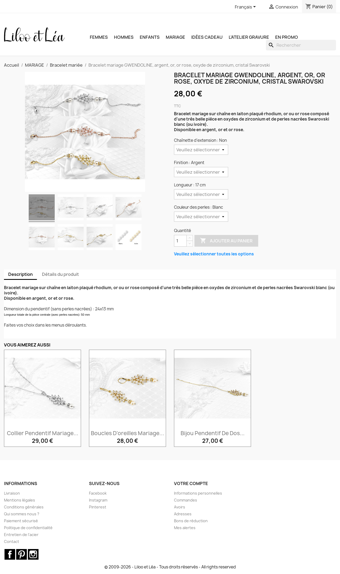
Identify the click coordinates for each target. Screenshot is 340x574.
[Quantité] (180, 241)
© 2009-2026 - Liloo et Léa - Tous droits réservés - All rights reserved (170, 567)
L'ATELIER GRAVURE (249, 37)
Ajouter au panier (226, 240)
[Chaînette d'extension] (201, 150)
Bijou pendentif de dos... (213, 433)
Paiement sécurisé (21, 520)
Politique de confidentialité (28, 527)
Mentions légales (19, 500)
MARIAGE (175, 37)
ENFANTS (150, 37)
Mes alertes (185, 527)
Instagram (98, 500)
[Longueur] (201, 194)
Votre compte (191, 483)
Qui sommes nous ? (21, 513)
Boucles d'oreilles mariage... (127, 433)
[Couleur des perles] (201, 217)
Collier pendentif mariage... (42, 433)
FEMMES (99, 37)
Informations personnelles (198, 493)
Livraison (12, 493)
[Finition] (201, 172)
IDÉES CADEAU (207, 37)
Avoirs (179, 506)
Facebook (98, 493)
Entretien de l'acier (21, 534)
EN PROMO (286, 37)
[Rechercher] (301, 45)
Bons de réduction (191, 520)
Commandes (185, 500)
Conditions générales (24, 506)
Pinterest (97, 506)
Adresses (183, 513)
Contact (11, 541)
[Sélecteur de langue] (246, 7)
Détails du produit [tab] (60, 274)
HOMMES (124, 37)
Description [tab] (20, 274)
